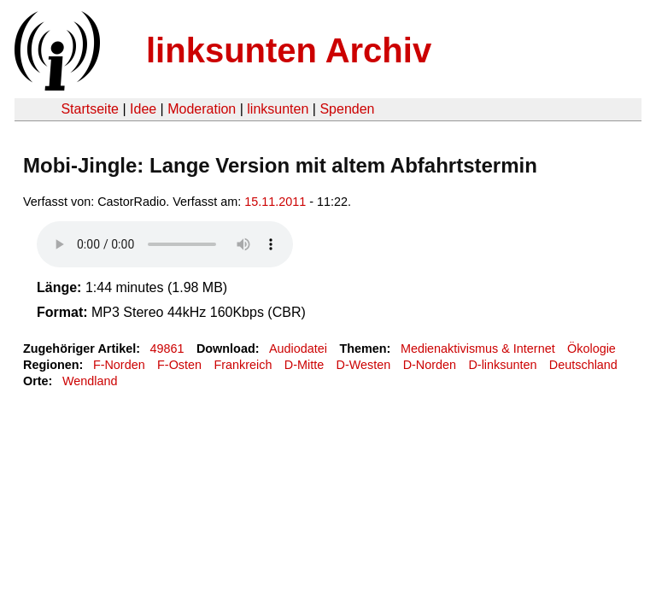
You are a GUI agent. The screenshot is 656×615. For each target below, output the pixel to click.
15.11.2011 (275, 201)
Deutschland (583, 365)
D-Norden (429, 365)
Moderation (201, 109)
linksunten (277, 109)
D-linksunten (502, 365)
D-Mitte (304, 365)
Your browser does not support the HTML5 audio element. (165, 244)
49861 (167, 348)
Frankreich (243, 365)
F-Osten (179, 365)
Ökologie (591, 348)
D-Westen (364, 365)
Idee (143, 109)
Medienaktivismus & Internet (478, 348)
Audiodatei (298, 348)
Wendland (90, 381)
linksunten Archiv (288, 50)
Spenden (346, 109)
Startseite (90, 109)
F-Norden (119, 365)
